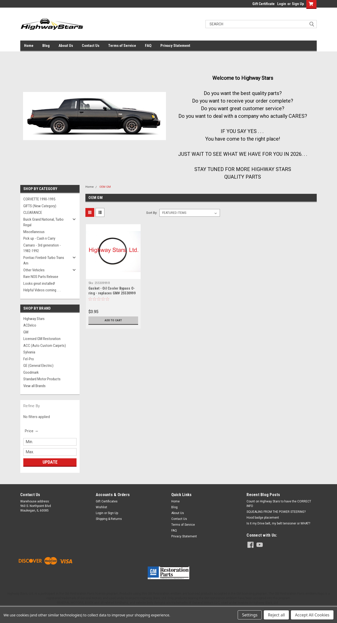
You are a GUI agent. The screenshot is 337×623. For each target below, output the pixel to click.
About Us (66, 45)
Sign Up (298, 4)
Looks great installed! (39, 283)
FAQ (148, 45)
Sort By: (151, 213)
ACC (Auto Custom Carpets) (44, 345)
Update (50, 462)
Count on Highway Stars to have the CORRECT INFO (279, 504)
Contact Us (90, 45)
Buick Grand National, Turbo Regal (43, 222)
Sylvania (29, 352)
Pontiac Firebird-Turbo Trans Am (43, 260)
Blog (46, 45)
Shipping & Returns (109, 519)
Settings (249, 615)
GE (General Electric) (38, 365)
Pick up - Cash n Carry (39, 238)
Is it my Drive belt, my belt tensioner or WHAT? (278, 523)
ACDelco (29, 325)
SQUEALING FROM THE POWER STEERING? (276, 512)
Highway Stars (34, 318)
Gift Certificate (263, 4)
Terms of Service (122, 45)
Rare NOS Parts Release (40, 276)
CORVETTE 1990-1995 (39, 199)
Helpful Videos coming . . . (42, 290)
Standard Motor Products (42, 379)
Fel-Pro (28, 359)
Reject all (276, 615)
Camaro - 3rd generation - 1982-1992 (42, 248)
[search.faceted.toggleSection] (31, 431)
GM (25, 332)
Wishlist (101, 507)
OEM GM (105, 186)
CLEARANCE (32, 212)
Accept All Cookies (312, 615)
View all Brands (34, 386)
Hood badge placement (263, 517)
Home (28, 45)
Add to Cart (113, 320)
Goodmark (31, 372)
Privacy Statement (175, 45)
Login (281, 4)
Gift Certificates (107, 501)
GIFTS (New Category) (39, 206)
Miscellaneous (34, 232)
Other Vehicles (34, 270)
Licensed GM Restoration (42, 338)
